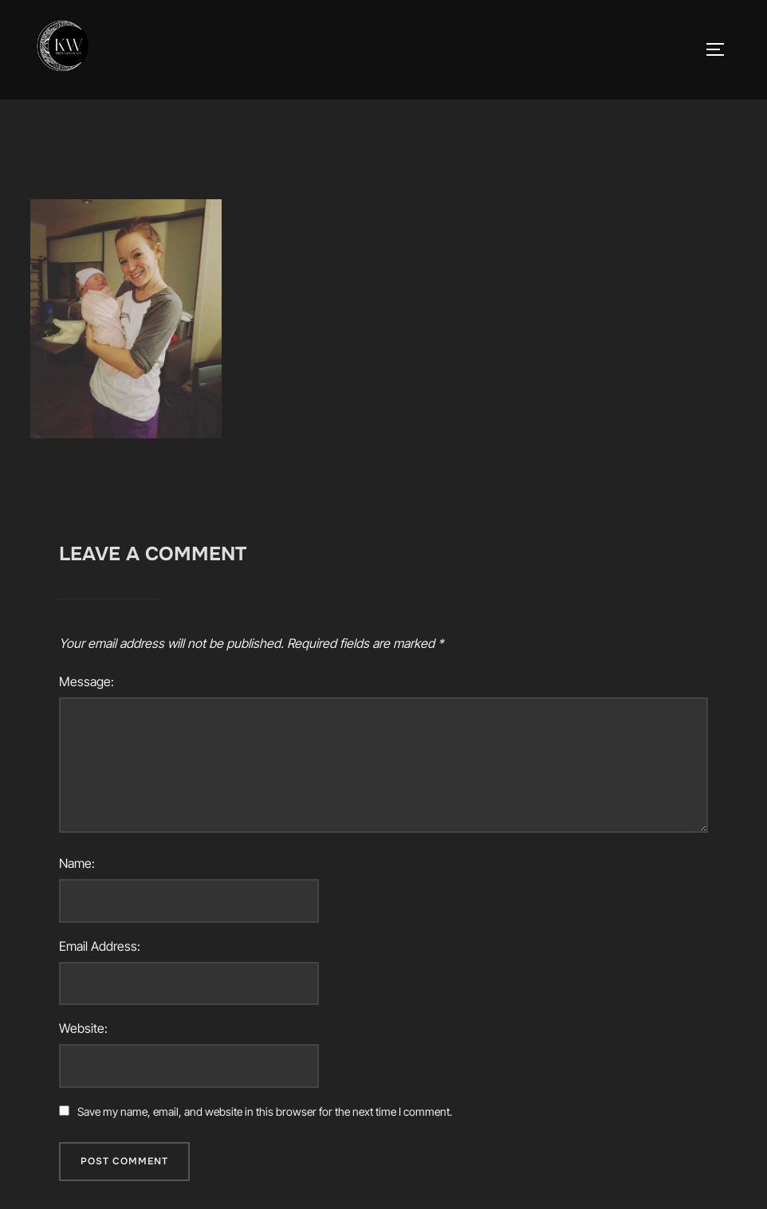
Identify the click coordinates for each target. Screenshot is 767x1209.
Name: (77, 863)
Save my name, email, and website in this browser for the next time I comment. (264, 1111)
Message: (86, 681)
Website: (83, 1028)
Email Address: (99, 946)
